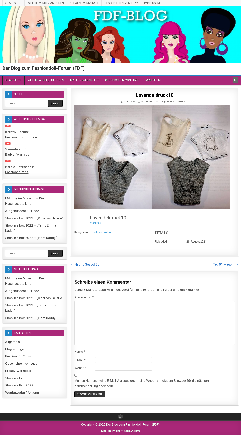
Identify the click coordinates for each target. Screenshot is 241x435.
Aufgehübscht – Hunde (22, 211)
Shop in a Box (15, 378)
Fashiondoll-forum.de (21, 137)
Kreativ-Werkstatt (84, 3)
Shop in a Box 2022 (19, 385)
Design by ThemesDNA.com (120, 431)
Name (79, 352)
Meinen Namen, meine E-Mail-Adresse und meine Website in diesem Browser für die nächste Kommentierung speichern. (141, 383)
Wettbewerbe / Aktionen (45, 3)
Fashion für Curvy (18, 356)
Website (80, 368)
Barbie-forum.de (17, 154)
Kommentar (84, 297)
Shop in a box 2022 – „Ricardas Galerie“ (34, 218)
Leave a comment (175, 101)
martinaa (129, 101)
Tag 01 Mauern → (226, 264)
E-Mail (80, 360)
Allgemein (12, 342)
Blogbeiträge (14, 349)
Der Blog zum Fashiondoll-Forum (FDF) (43, 68)
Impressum (152, 3)
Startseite (13, 3)
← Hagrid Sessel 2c (84, 264)
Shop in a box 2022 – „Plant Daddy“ (31, 238)
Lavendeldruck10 (155, 95)
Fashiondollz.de (16, 172)
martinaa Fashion (101, 232)
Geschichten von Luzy (121, 3)
